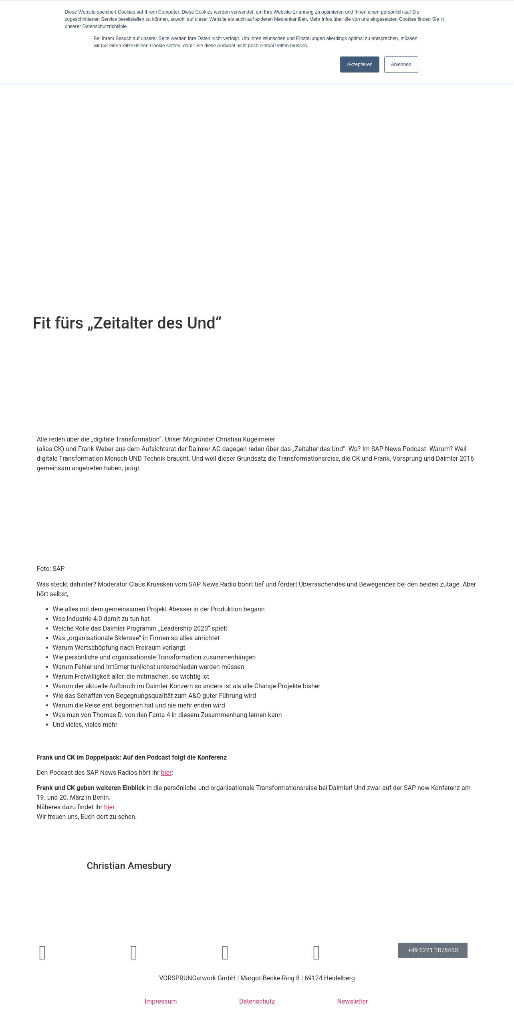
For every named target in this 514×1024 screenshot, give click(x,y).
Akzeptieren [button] (359, 64)
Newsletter (352, 1001)
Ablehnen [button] (401, 64)
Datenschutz (257, 1001)
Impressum (161, 1001)
